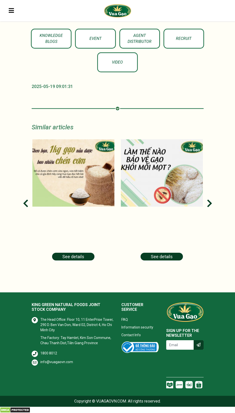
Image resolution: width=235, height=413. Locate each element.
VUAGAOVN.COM (111, 401)
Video (117, 62)
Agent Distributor (140, 38)
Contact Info (131, 335)
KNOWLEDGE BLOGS (51, 38)
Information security (137, 327)
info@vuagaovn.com (56, 362)
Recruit (183, 38)
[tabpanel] (73, 203)
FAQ (124, 320)
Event (95, 38)
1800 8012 (48, 353)
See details (73, 256)
